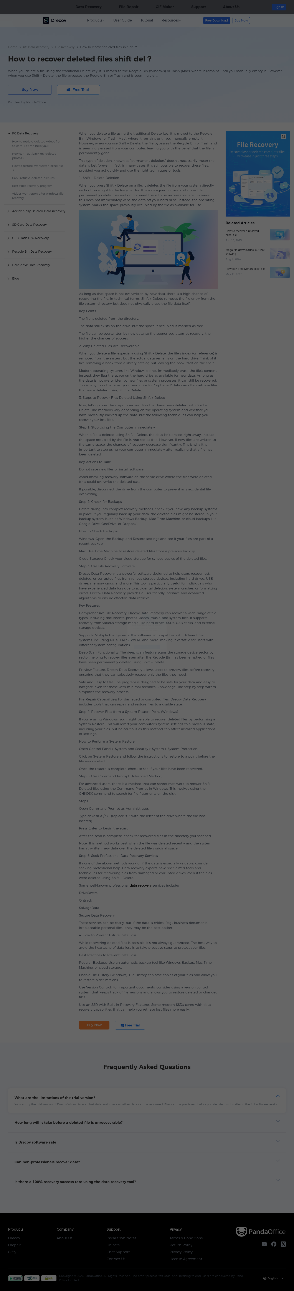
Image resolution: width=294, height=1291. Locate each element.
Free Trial (147, 669)
